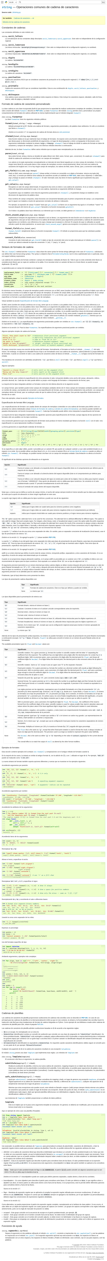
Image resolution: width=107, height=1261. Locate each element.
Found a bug (99, 1257)
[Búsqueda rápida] (61, 2)
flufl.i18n (40, 1024)
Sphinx (98, 1259)
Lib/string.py (16, 12)
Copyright (76, 1245)
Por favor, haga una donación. (95, 1253)
